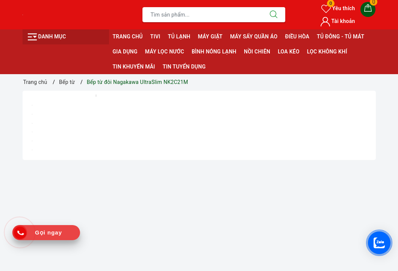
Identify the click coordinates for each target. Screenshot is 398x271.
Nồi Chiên (257, 52)
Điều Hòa (297, 36)
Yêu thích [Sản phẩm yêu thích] (338, 8)
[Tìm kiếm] (273, 14)
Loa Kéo (289, 52)
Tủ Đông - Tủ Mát (340, 36)
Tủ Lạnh (179, 36)
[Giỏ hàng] (367, 9)
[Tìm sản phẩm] (202, 14)
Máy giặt (210, 36)
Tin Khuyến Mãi (134, 67)
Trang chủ (128, 36)
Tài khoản (338, 21)
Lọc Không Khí (327, 52)
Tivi (155, 36)
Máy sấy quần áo (253, 36)
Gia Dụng (125, 52)
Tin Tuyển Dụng (184, 67)
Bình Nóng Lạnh (214, 52)
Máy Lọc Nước (164, 52)
